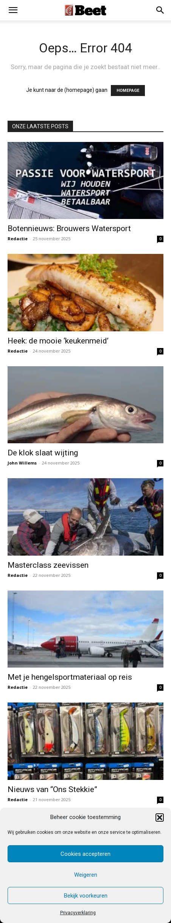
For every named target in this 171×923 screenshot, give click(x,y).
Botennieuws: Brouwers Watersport (69, 228)
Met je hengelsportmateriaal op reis (70, 677)
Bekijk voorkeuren (85, 895)
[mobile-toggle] (13, 10)
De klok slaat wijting (43, 452)
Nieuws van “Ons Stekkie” (52, 789)
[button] (159, 817)
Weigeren (85, 874)
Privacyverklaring (78, 912)
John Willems (22, 463)
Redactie (18, 238)
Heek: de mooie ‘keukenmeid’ (58, 340)
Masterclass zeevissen (48, 565)
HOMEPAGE (128, 90)
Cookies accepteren (85, 854)
